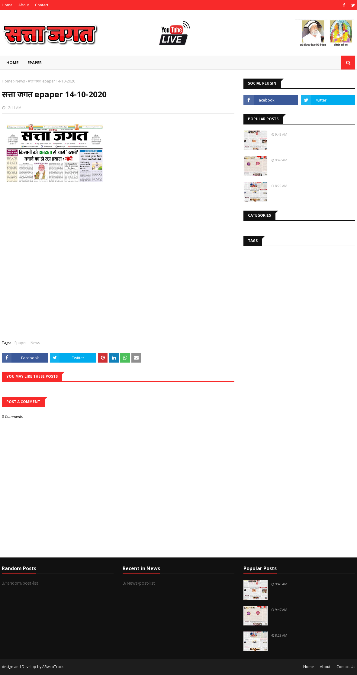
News (20, 81)
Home (7, 5)
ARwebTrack (52, 666)
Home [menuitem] (12, 62)
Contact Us (345, 666)
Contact (41, 5)
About (23, 5)
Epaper (20, 342)
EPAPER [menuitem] (34, 62)
